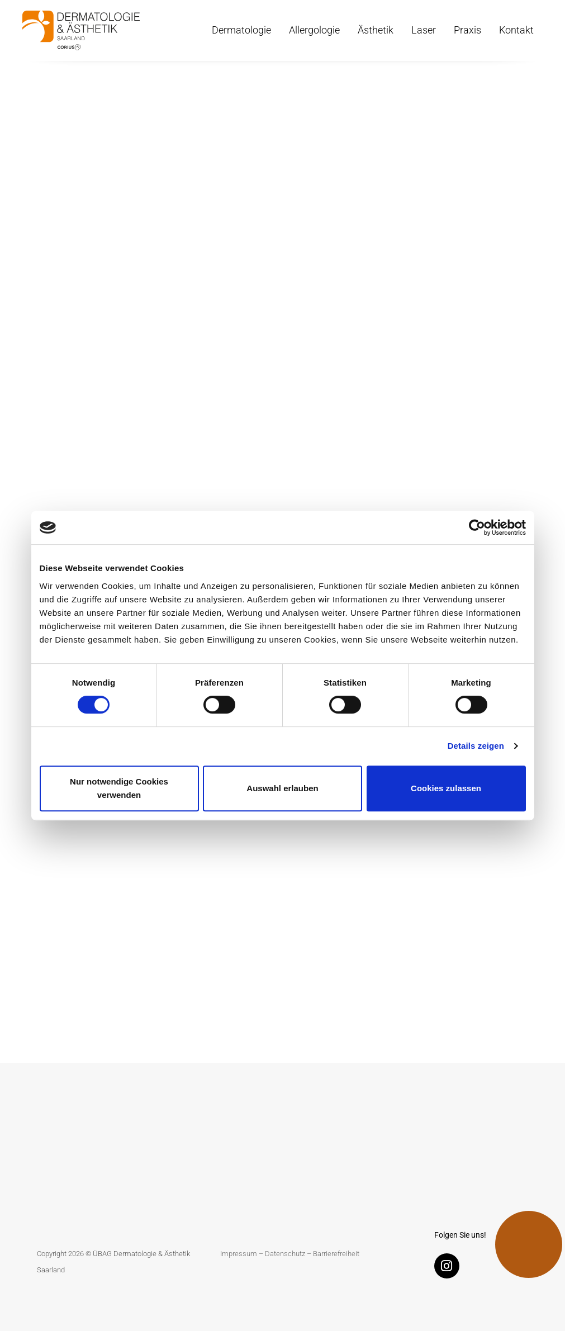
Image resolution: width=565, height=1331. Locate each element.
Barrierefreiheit (336, 1253)
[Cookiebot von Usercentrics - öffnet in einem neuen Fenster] (477, 527)
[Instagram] (449, 1268)
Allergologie (314, 30)
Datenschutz (285, 1253)
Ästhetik (375, 30)
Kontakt (516, 30)
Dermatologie (241, 30)
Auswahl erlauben (282, 788)
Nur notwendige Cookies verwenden (119, 788)
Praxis (467, 30)
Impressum (238, 1253)
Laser (423, 30)
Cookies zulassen (446, 788)
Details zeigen (476, 745)
